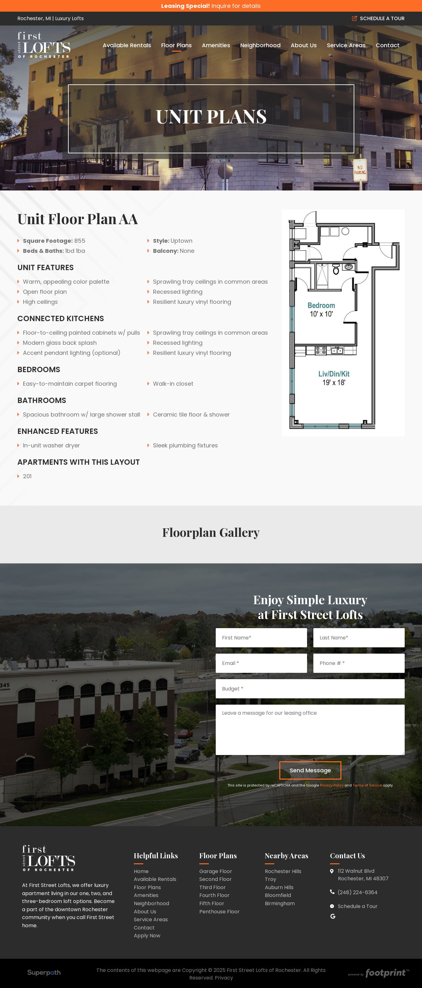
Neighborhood (151, 903)
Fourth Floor (214, 895)
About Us (145, 911)
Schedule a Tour (358, 906)
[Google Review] (333, 917)
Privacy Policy (332, 785)
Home (141, 871)
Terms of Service (367, 785)
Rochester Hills (283, 871)
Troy (270, 879)
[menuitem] (127, 45)
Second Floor (215, 879)
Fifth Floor (211, 903)
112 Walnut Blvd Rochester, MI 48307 (363, 874)
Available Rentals (155, 879)
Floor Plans (147, 887)
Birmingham (280, 903)
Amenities (146, 895)
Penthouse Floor (219, 911)
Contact (144, 927)
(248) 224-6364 (353, 892)
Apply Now (147, 935)
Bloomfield (278, 895)
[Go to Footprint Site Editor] (378, 974)
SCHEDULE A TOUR (378, 18)
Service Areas (151, 919)
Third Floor (212, 887)
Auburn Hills (279, 887)
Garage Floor (215, 871)
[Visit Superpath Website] (43, 974)
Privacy (224, 977)
